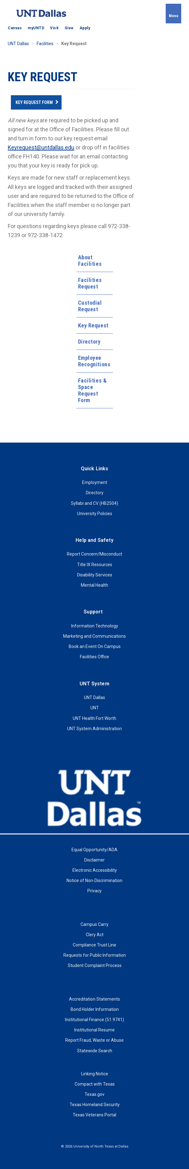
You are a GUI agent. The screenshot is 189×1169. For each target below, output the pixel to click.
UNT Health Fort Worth (94, 718)
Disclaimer (94, 859)
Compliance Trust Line (94, 944)
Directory (89, 341)
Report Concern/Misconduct (94, 554)
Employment (94, 482)
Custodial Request (90, 305)
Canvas (15, 28)
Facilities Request (90, 283)
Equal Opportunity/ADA (94, 849)
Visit (54, 28)
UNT (94, 707)
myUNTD (36, 28)
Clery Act (95, 934)
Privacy (94, 890)
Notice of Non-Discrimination (94, 880)
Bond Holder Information (95, 1009)
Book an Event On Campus (95, 646)
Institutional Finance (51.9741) (94, 1019)
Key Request (93, 325)
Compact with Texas (95, 1084)
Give (69, 28)
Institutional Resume (94, 1029)
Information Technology (94, 625)
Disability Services (94, 574)
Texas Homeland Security (95, 1104)
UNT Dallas (18, 43)
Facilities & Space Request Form (92, 390)
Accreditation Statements (94, 999)
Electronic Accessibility (94, 870)
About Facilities (90, 260)
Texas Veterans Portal (94, 1114)
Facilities (45, 43)
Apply (85, 28)
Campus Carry (94, 924)
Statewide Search (94, 1050)
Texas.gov (94, 1094)
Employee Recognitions (94, 361)
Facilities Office (94, 656)
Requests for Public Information (94, 955)
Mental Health (94, 585)
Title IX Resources (94, 564)
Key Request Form (34, 102)
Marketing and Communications (94, 636)
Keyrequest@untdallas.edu (41, 147)
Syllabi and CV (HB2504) (94, 503)
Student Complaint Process (95, 965)
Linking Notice (94, 1073)
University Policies (94, 513)
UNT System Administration (94, 728)
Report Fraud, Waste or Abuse (94, 1040)
